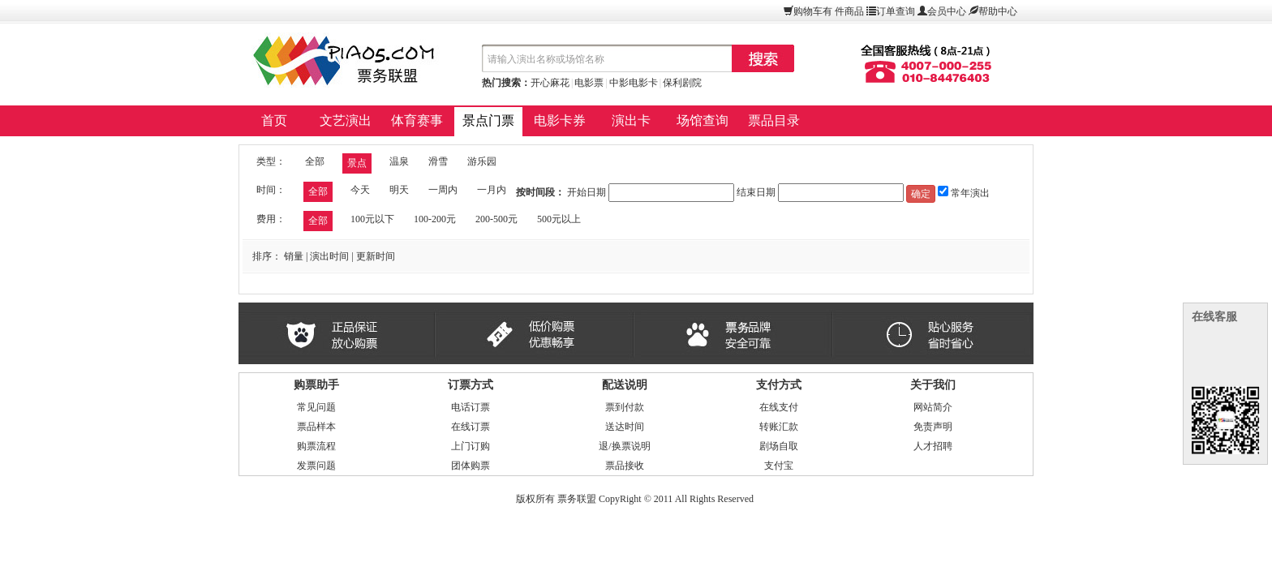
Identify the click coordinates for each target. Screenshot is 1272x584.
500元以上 (559, 219)
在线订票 (470, 426)
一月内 (491, 189)
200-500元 (496, 219)
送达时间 (624, 426)
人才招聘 (932, 446)
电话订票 (470, 407)
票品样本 (316, 426)
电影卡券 (560, 120)
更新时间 (375, 256)
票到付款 (624, 407)
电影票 (589, 82)
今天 (360, 189)
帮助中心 (997, 11)
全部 (314, 161)
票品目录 (774, 120)
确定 (920, 194)
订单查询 (895, 11)
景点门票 (488, 120)
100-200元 (435, 219)
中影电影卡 (633, 82)
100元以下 (372, 219)
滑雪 (438, 161)
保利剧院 (682, 82)
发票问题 (316, 465)
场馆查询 (702, 120)
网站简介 (932, 407)
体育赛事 (417, 120)
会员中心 (946, 11)
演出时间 (329, 256)
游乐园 (481, 161)
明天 (399, 189)
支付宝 (778, 465)
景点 (357, 163)
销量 (293, 256)
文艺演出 (346, 120)
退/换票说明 (624, 446)
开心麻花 (550, 82)
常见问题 (316, 407)
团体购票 (470, 465)
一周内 (443, 189)
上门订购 (470, 446)
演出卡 (631, 120)
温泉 (399, 161)
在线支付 (778, 407)
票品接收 (624, 465)
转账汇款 (778, 426)
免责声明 (932, 426)
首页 (274, 120)
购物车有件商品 (828, 11)
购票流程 (316, 446)
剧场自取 (778, 446)
